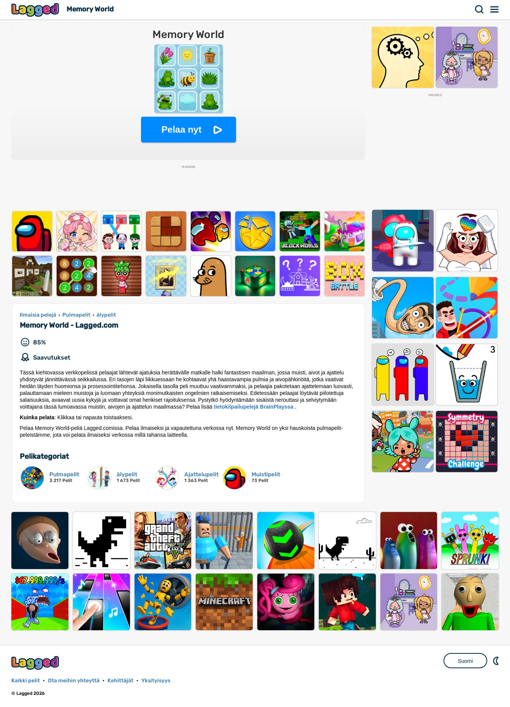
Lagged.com (36, 662)
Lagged (36, 9)
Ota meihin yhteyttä (74, 680)
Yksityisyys (155, 680)
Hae (479, 9)
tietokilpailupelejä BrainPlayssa (253, 407)
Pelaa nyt (181, 129)
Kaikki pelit (25, 680)
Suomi (465, 661)
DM (496, 660)
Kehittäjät (120, 680)
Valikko (494, 9)
